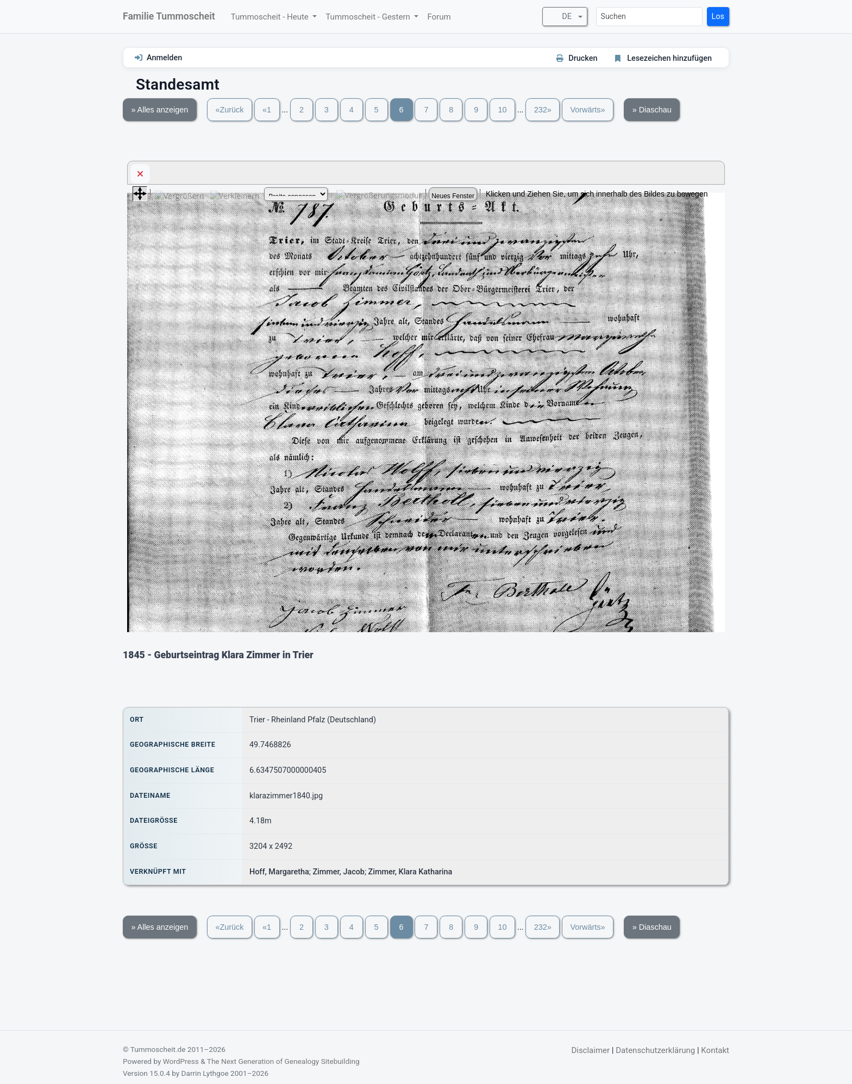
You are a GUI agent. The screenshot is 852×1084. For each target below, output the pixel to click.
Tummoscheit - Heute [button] (271, 17)
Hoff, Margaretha (279, 872)
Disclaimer (590, 1050)
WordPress (181, 1061)
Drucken (582, 58)
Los (718, 16)
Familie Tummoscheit (169, 16)
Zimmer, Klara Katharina (410, 872)
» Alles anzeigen (159, 109)
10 (502, 109)
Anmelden (164, 57)
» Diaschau (652, 109)
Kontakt (715, 1050)
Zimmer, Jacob (338, 872)
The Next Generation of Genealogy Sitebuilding (283, 1061)
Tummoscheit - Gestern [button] (368, 17)
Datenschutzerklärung (655, 1050)
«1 (266, 109)
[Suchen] (649, 16)
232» (543, 109)
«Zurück (229, 109)
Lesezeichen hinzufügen (669, 58)
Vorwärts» (587, 109)
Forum (438, 17)
